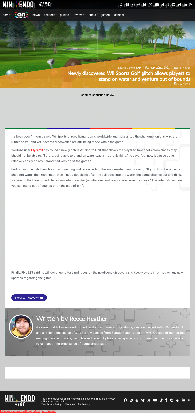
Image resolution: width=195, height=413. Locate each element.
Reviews (79, 15)
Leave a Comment (127, 67)
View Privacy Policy (51, 404)
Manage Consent (44, 411)
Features (49, 15)
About (92, 15)
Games (105, 15)
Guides (64, 15)
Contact (119, 15)
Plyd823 (37, 150)
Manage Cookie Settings (78, 404)
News (36, 15)
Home (6, 15)
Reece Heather (181, 67)
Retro (177, 83)
